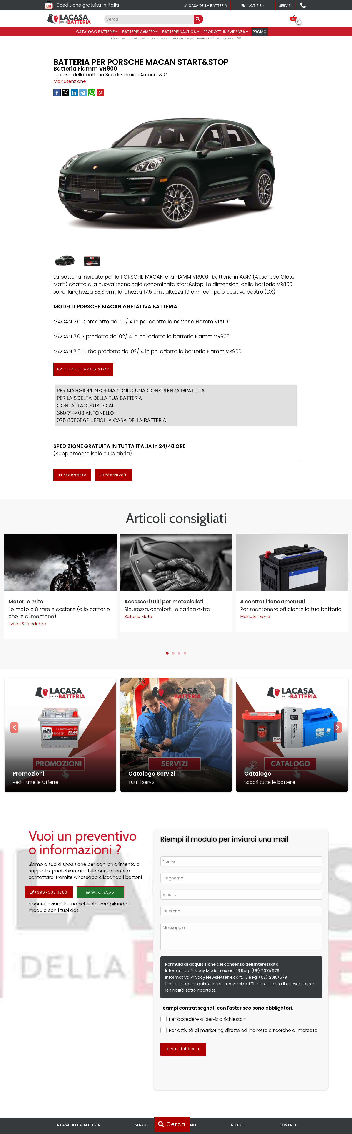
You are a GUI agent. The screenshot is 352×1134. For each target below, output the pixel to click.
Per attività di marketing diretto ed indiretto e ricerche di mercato (238, 1030)
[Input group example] (149, 19)
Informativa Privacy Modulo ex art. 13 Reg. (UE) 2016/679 (222, 970)
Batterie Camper (140, 31)
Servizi (285, 5)
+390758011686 (48, 892)
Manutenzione (69, 81)
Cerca (172, 1124)
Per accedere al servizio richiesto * (203, 1019)
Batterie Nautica (180, 31)
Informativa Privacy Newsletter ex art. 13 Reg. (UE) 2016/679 (226, 977)
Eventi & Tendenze (27, 624)
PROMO (260, 31)
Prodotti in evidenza (225, 31)
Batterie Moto (138, 616)
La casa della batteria (205, 5)
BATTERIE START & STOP (83, 369)
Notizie (238, 1125)
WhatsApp (100, 892)
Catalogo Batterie (97, 31)
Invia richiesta (183, 1048)
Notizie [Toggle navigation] (251, 5)
